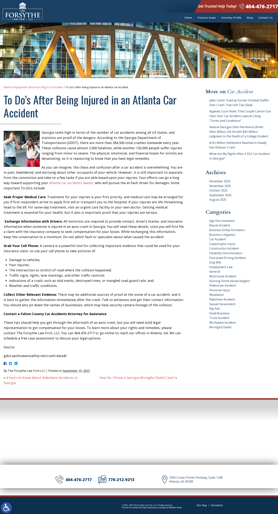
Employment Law (220, 267)
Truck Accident (219, 318)
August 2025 (217, 200)
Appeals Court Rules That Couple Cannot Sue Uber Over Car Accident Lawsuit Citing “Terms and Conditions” (240, 115)
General (214, 272)
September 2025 (220, 195)
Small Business (219, 313)
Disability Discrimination (225, 253)
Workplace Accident (222, 322)
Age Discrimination (222, 221)
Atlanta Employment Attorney (21, 87)
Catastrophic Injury (222, 244)
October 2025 (218, 190)
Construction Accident (224, 248)
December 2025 (219, 181)
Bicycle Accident (219, 225)
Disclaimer (217, 505)
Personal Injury (219, 290)
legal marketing (149, 508)
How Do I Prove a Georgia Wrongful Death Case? (136, 377)
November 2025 (220, 186)
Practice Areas (207, 17)
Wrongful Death (220, 327)
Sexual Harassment (222, 304)
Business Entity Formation (227, 230)
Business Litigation (222, 235)
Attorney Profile (231, 17)
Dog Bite (215, 262)
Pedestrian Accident (222, 285)
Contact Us (265, 17)
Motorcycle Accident (222, 276)
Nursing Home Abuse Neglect (229, 281)
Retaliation (216, 295)
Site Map (202, 505)
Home (188, 17)
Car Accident (55, 87)
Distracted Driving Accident (227, 258)
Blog (250, 17)
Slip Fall (214, 309)
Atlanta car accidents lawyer (71, 183)
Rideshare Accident (222, 299)
